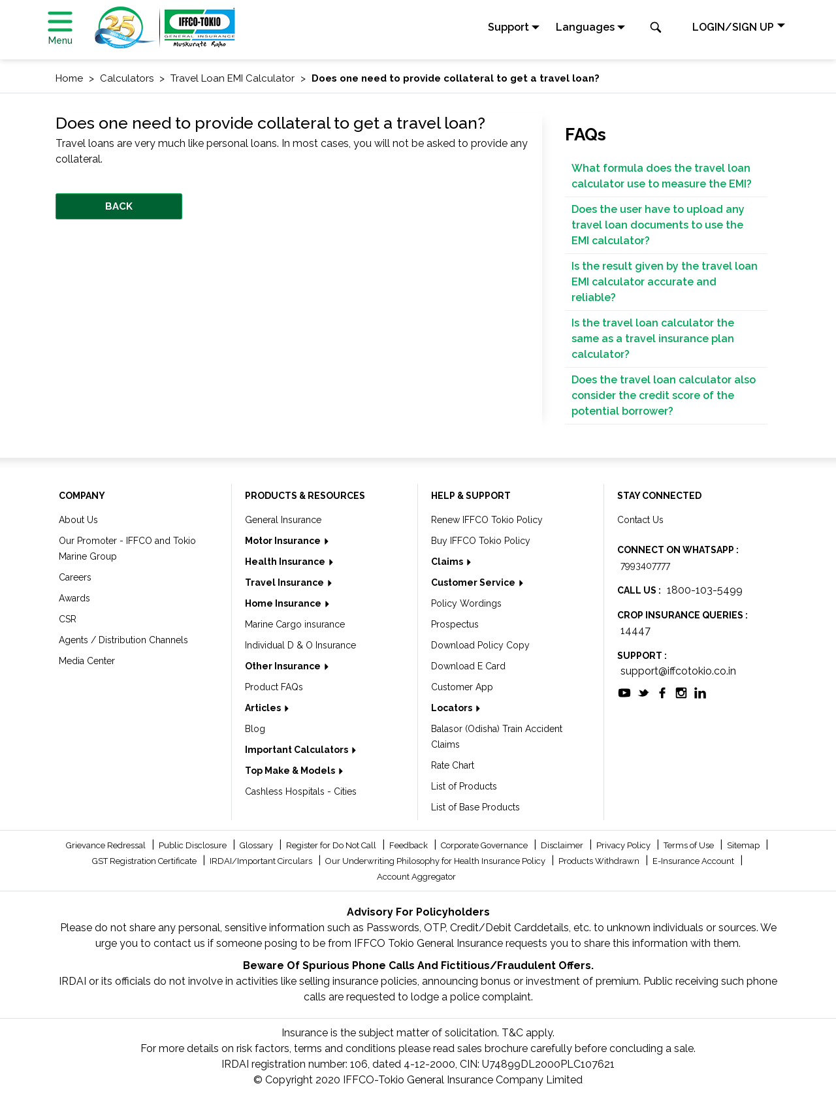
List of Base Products (475, 807)
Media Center (87, 661)
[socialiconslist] (624, 692)
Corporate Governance (485, 845)
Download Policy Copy (480, 645)
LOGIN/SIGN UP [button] (733, 27)
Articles (264, 708)
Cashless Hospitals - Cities (301, 791)
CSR (67, 619)
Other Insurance (284, 666)
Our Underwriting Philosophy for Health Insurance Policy (436, 861)
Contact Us (640, 520)
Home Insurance (284, 603)
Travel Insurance (285, 582)
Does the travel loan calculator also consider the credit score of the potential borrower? (663, 395)
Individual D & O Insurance (300, 645)
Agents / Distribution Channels (123, 640)
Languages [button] (585, 27)
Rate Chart (452, 765)
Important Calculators (297, 749)
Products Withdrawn (599, 861)
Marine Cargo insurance (295, 624)
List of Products (464, 786)
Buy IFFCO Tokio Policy (480, 540)
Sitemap (744, 845)
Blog (255, 729)
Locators (452, 708)
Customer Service (474, 582)
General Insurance (283, 520)
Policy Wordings (466, 603)
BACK (119, 206)
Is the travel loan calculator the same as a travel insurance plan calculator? (652, 338)
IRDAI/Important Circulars (262, 861)
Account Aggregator (416, 877)
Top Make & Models (291, 770)
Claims (448, 561)
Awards (74, 598)
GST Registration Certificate (145, 861)
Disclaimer (563, 845)
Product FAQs (274, 687)
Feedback (409, 845)
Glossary (257, 845)
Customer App (462, 687)
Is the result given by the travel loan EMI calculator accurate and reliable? (664, 282)
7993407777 (645, 565)
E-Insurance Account (694, 861)
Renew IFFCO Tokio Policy (487, 520)
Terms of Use (690, 845)
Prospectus (455, 624)
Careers (75, 577)
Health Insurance (286, 561)
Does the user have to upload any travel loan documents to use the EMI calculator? (658, 225)
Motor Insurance (284, 540)
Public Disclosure (194, 845)
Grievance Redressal (107, 845)
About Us (78, 520)
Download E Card (468, 666)
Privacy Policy (624, 845)
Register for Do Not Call (332, 845)
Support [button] (508, 27)
